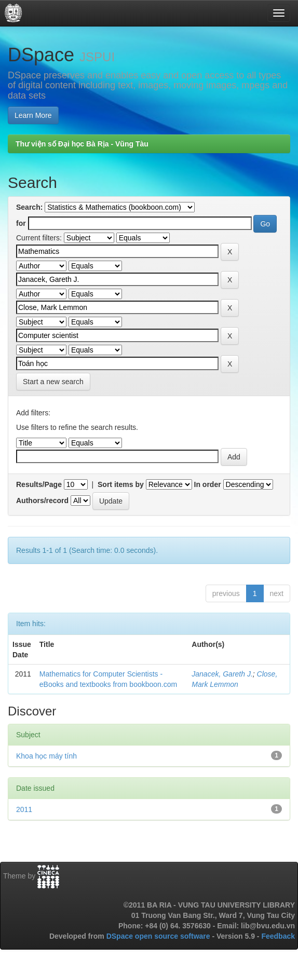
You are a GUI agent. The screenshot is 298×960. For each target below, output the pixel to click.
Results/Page (39, 484)
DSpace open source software (159, 936)
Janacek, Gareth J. (222, 674)
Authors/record (42, 500)
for (21, 223)
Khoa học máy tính (46, 756)
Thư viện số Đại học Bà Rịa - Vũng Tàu (82, 144)
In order (207, 484)
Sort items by (121, 484)
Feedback (278, 936)
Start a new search (53, 381)
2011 (24, 809)
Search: (29, 207)
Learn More (33, 115)
